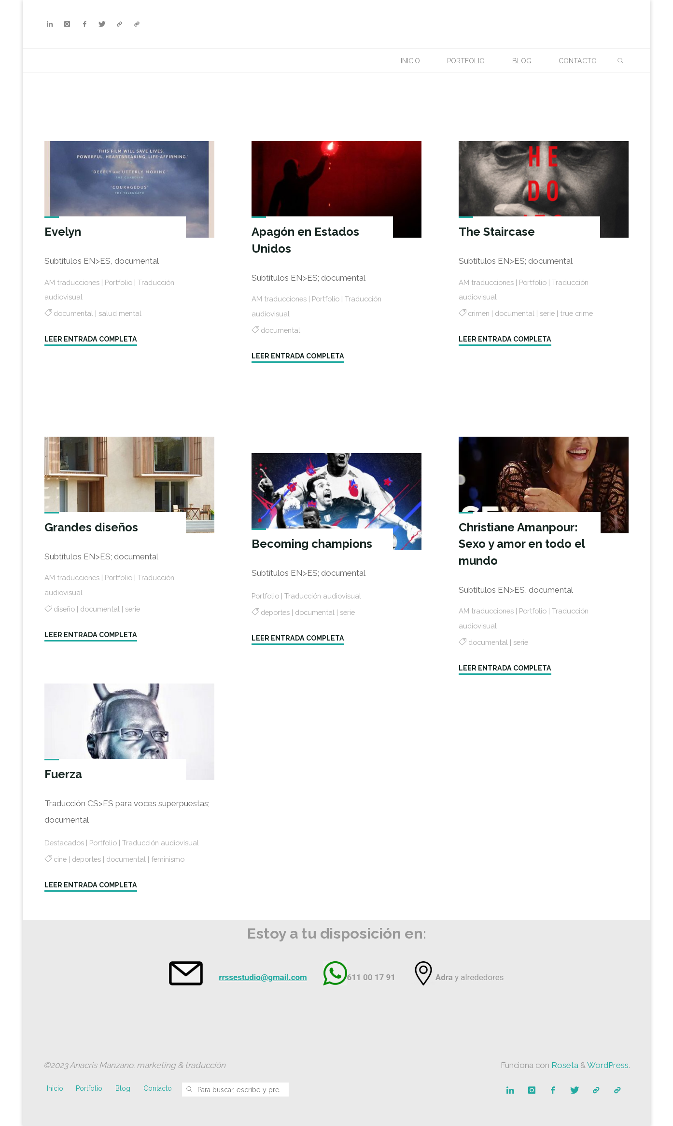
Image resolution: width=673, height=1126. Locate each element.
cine (61, 873)
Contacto (158, 1089)
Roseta (563, 1065)
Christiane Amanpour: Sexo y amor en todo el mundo (523, 544)
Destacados (65, 841)
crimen (479, 313)
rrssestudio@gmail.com (263, 977)
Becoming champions (313, 544)
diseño (65, 609)
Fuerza (64, 774)
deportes (277, 612)
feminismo (176, 873)
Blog (123, 1089)
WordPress (608, 1065)
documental (75, 313)
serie (553, 313)
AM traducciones (74, 282)
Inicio (55, 1089)
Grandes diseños (92, 527)
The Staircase (498, 232)
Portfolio (124, 282)
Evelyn (63, 232)
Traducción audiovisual (327, 596)
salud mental (124, 313)
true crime (583, 313)
